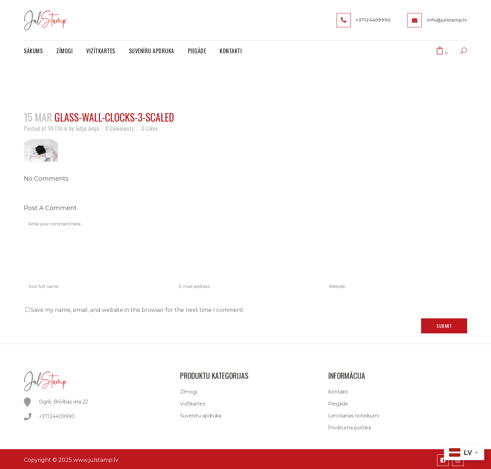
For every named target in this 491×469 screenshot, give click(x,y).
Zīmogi (188, 392)
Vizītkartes (192, 404)
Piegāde (338, 404)
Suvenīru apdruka (200, 416)
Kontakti (338, 392)
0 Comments (119, 128)
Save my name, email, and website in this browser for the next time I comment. (137, 310)
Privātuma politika (349, 428)
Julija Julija (87, 128)
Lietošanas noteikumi (353, 416)
